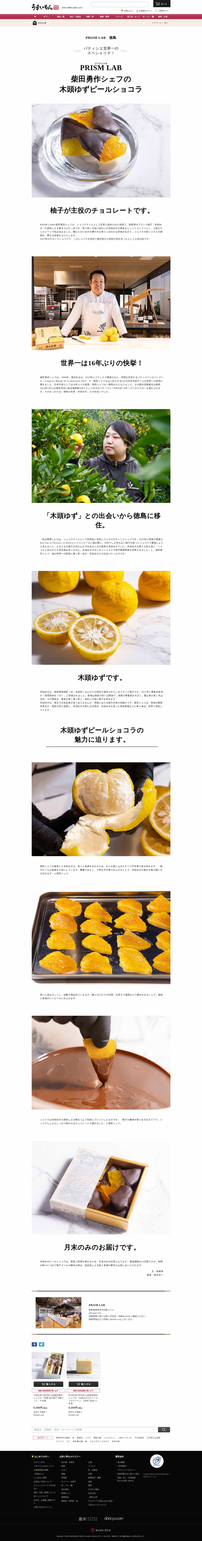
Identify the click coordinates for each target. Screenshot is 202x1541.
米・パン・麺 (148, 17)
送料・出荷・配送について (45, 1492)
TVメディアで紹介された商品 (100, 1501)
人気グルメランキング (97, 1505)
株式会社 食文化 (103, 1530)
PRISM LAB (39, 1415)
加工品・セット (133, 17)
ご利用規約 (121, 1466)
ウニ (68, 1441)
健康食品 (65, 1497)
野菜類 (64, 1478)
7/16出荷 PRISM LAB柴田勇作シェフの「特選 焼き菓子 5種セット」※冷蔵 (49, 1398)
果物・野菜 (104, 17)
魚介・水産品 (75, 17)
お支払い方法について (43, 1482)
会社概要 (121, 1462)
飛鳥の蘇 (97, 1438)
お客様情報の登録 (41, 1470)
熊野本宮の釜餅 (63, 1438)
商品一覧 (60, 17)
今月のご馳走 (93, 1489)
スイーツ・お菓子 (68, 1482)
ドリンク (92, 1466)
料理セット (66, 1493)
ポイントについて (41, 1496)
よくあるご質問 (40, 1478)
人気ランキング (125, 1438)
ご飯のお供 (92, 1497)
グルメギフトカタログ (99, 1441)
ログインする (39, 1462)
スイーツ (119, 17)
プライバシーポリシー (126, 1470)
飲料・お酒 (162, 17)
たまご (64, 1470)
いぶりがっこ (110, 1438)
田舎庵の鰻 (78, 1441)
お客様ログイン (145, 11)
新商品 (80, 1438)
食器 (90, 1482)
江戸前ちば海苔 (153, 1438)
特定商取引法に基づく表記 (128, 1474)
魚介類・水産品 (67, 1462)
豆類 (90, 1474)
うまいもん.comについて (44, 1466)
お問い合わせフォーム (43, 1507)
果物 (63, 1474)
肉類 (63, 1466)
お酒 (90, 1462)
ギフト (46, 17)
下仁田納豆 (139, 1438)
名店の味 (42, 23)
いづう (88, 1438)
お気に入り (128, 11)
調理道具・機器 (94, 1478)
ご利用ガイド (163, 11)
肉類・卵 (90, 17)
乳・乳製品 (92, 1470)
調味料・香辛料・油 (69, 1501)
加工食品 (65, 1489)
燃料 (90, 1485)
